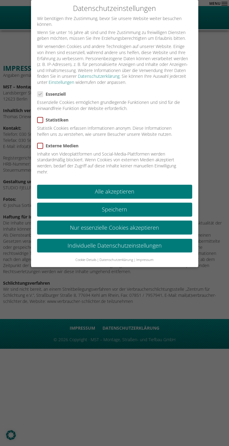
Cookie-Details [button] (85, 259)
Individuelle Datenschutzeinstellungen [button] (115, 245)
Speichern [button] (114, 209)
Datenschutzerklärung (99, 76)
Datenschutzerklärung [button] (116, 259)
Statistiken (54, 119)
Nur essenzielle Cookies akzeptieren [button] (114, 227)
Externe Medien (59, 145)
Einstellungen (61, 82)
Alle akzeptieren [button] (114, 191)
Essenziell (53, 94)
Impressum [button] (145, 259)
